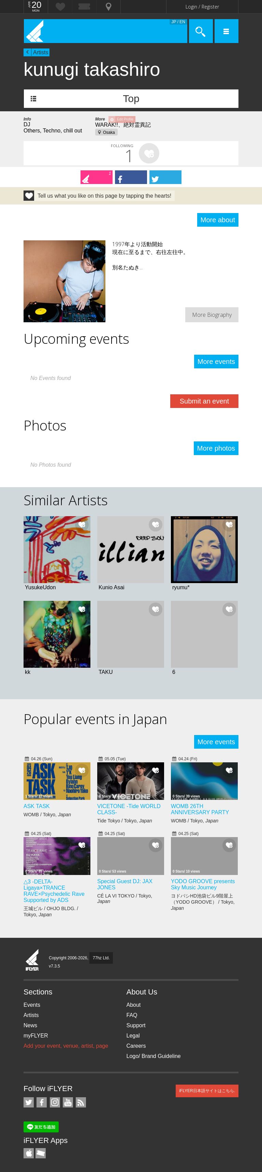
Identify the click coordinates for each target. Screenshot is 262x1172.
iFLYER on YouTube (68, 1102)
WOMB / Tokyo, (47, 814)
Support (136, 1025)
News (30, 1025)
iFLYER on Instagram (55, 1102)
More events (216, 361)
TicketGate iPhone (40, 1153)
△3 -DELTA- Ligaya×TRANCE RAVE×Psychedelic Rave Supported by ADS (54, 891)
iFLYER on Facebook (42, 1102)
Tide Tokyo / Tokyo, (124, 820)
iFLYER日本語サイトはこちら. (207, 1090)
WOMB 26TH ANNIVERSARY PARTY (200, 809)
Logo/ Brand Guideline (154, 1056)
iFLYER (32, 960)
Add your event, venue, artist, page (66, 1046)
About (134, 1005)
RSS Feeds (81, 1102)
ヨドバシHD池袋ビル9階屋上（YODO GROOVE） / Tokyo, (203, 902)
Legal (133, 1036)
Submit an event (204, 401)
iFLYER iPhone (29, 1153)
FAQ (132, 1015)
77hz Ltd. (101, 958)
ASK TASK (37, 806)
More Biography (212, 315)
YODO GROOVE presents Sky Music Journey (203, 884)
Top (131, 98)
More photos (216, 448)
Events (32, 1005)
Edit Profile (125, 119)
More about (218, 220)
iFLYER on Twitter (29, 1102)
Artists (40, 52)
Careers (136, 1046)
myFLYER (36, 1036)
